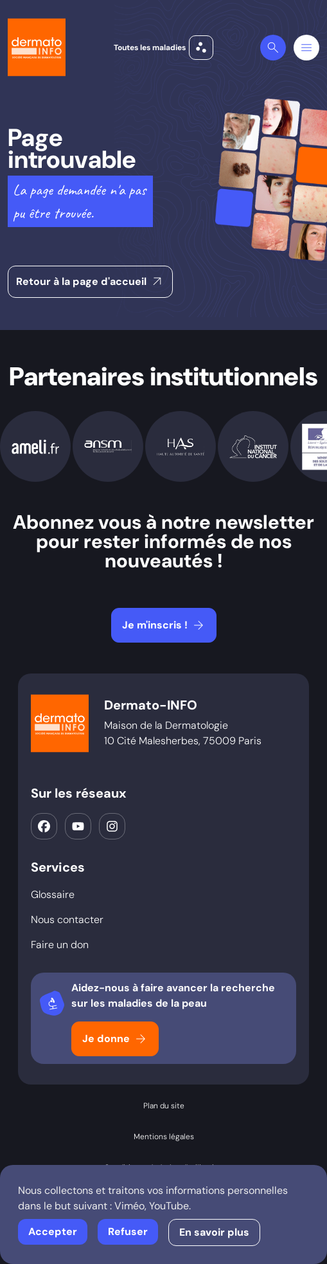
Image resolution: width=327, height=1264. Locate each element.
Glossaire (53, 894)
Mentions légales (164, 1136)
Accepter (52, 1231)
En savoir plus (214, 1232)
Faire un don (60, 944)
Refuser (128, 1231)
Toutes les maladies (163, 47)
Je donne (115, 1038)
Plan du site (163, 1106)
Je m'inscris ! (164, 625)
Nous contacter (67, 919)
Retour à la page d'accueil (90, 281)
